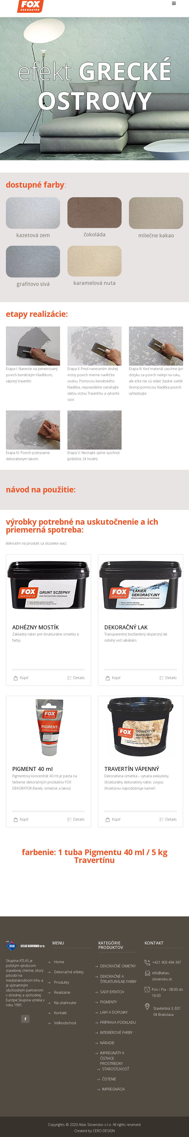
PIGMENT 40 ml (32, 768)
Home (59, 961)
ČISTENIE (109, 1078)
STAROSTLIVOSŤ (115, 1068)
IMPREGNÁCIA (113, 1089)
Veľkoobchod (65, 1022)
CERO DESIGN (104, 1130)
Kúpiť (20, 677)
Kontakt (60, 1012)
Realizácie (62, 992)
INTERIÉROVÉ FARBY (116, 1032)
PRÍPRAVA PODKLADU (118, 1022)
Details (76, 678)
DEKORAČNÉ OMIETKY (118, 965)
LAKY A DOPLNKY (113, 1012)
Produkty (61, 982)
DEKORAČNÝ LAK (126, 627)
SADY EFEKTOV (112, 991)
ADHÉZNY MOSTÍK (35, 627)
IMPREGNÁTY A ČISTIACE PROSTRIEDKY (112, 1058)
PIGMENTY (108, 1001)
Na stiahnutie (65, 1002)
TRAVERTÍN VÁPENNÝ (131, 768)
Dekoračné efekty (69, 971)
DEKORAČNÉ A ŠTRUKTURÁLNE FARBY (118, 979)
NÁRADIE (107, 1042)
